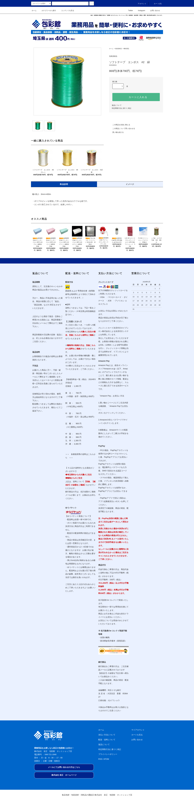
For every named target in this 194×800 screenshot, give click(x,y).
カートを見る (137, 735)
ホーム (34, 10)
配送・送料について (106, 740)
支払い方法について (106, 735)
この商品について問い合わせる (122, 128)
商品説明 (64, 184)
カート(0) (156, 4)
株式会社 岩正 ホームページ (64, 775)
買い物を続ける (116, 132)
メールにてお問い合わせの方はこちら (64, 767)
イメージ (130, 184)
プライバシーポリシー (107, 754)
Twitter (129, 10)
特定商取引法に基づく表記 (121, 108)
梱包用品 (126, 48)
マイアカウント (138, 730)
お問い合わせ (153, 10)
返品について (117, 105)
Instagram (140, 10)
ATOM (106, 759)
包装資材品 (118, 48)
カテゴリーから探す (47, 10)
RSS (100, 759)
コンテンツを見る (66, 10)
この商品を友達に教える (119, 125)
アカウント (140, 4)
